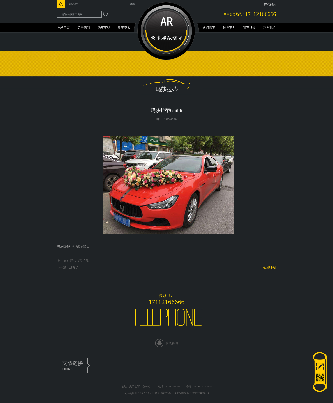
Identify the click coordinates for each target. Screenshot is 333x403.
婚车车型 (104, 27)
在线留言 (270, 4)
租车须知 (249, 27)
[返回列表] (269, 267)
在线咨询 (172, 343)
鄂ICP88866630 (201, 393)
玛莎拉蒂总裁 (79, 261)
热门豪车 (209, 27)
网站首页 (63, 27)
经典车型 (229, 27)
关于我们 (84, 27)
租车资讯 (124, 27)
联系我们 (269, 27)
